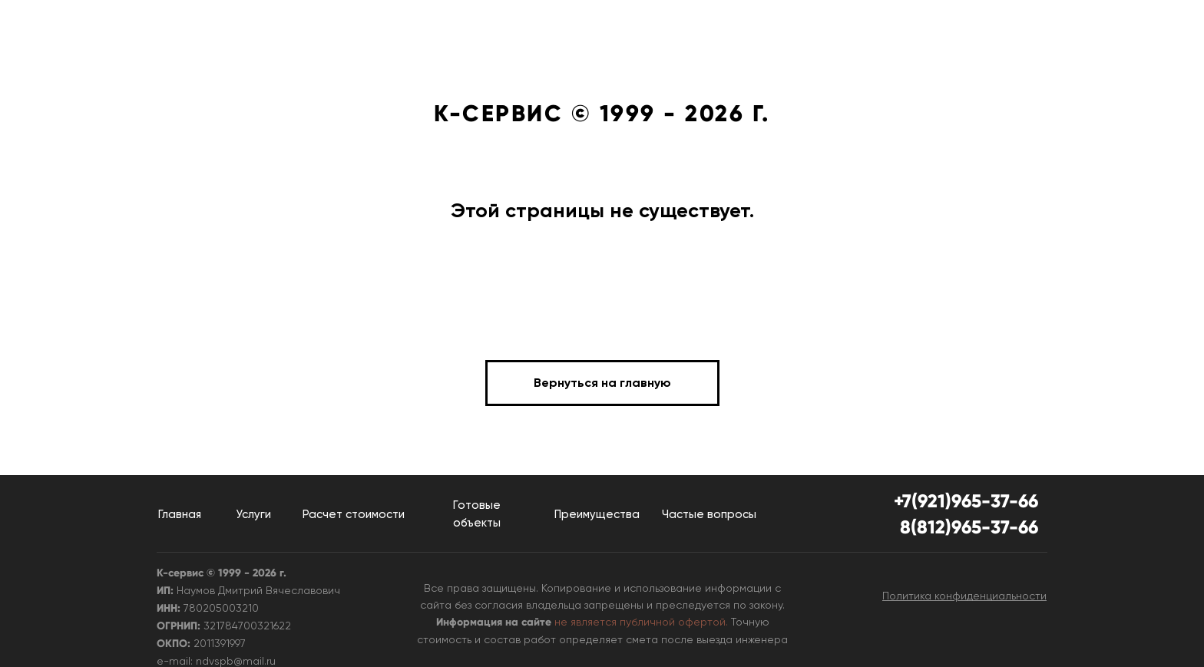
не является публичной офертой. (641, 622)
